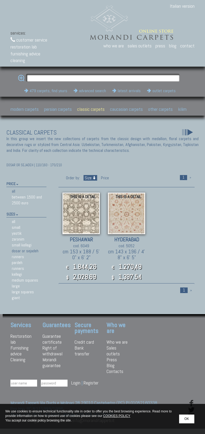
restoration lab (23, 47)
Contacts (115, 371)
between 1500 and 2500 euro (27, 200)
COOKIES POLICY (116, 416)
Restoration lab (20, 339)
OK (186, 419)
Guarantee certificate (52, 339)
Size (90, 178)
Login (75, 383)
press (160, 46)
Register (91, 383)
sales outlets (140, 46)
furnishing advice (25, 54)
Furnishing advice (19, 351)
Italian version (182, 6)
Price (104, 178)
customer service (28, 40)
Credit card (84, 342)
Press (112, 359)
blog (172, 46)
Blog (111, 365)
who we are (113, 46)
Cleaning (17, 359)
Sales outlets (113, 351)
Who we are (117, 342)
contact (187, 46)
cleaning (17, 60)
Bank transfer (81, 351)
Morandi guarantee (51, 362)
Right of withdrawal (52, 351)
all (13, 191)
